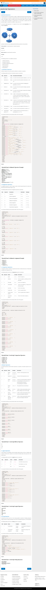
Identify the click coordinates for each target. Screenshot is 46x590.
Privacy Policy (26, 578)
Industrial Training (15, 582)
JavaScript (31, 5)
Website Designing (15, 579)
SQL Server (3, 585)
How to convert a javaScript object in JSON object (38, 13)
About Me (25, 581)
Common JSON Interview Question (38, 19)
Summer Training (15, 581)
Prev (3, 12)
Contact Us (25, 576)
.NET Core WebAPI (4, 582)
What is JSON (36, 10)
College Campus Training (16, 584)
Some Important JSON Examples (38, 16)
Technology (5, 5)
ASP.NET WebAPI (40, 5)
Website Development (16, 576)
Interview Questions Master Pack (15, 5)
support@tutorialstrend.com (40, 576)
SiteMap (25, 579)
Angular (23, 5)
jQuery (35, 5)
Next (29, 12)
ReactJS (27, 5)
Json (2, 584)
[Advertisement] (38, 39)
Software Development (16, 578)
